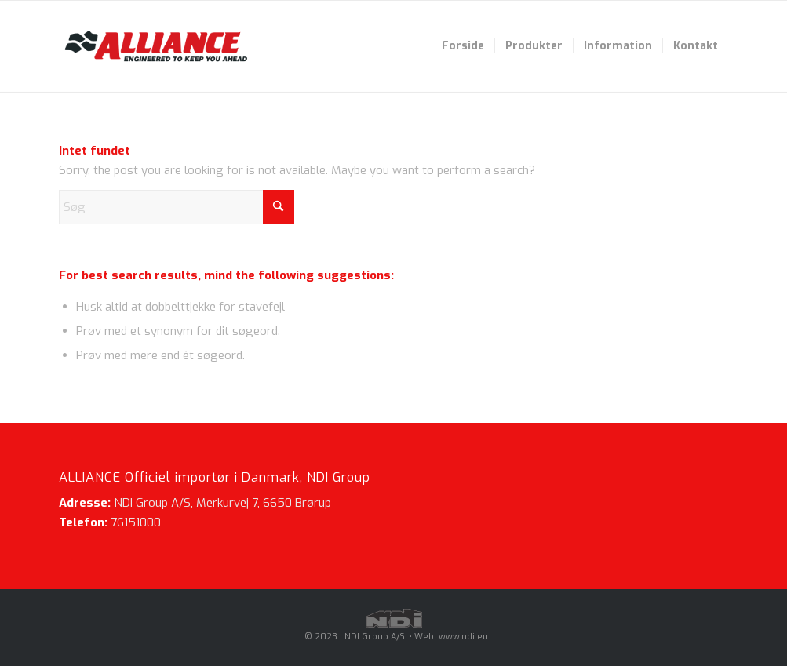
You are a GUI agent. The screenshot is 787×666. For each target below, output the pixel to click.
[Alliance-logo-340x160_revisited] (156, 46)
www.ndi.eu (463, 636)
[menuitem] (463, 46)
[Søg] (176, 207)
